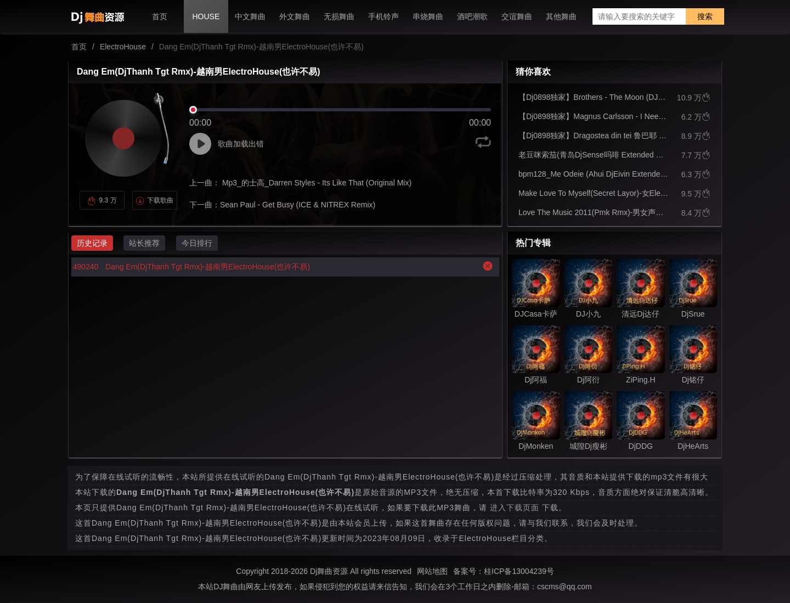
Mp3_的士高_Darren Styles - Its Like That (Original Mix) (315, 182)
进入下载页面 (514, 507)
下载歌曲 (154, 200)
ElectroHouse (123, 46)
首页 (79, 46)
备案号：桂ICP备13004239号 (503, 571)
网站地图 (432, 571)
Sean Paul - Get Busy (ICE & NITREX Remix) (297, 204)
